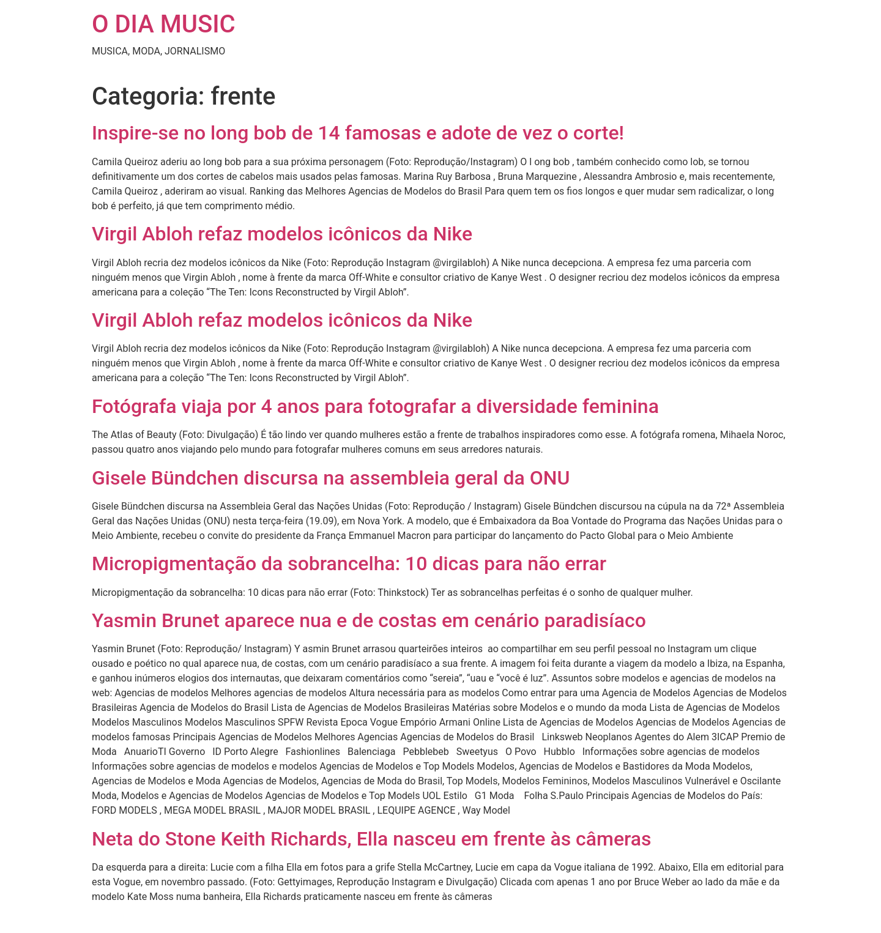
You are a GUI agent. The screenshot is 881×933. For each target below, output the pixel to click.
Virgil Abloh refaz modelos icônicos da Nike (282, 233)
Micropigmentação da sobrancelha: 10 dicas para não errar (349, 563)
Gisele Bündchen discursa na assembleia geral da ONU (331, 477)
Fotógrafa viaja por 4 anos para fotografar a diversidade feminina (375, 406)
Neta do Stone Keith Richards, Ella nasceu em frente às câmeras (372, 838)
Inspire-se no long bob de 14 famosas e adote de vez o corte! (358, 132)
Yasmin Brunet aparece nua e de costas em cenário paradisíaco (369, 620)
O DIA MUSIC (164, 24)
